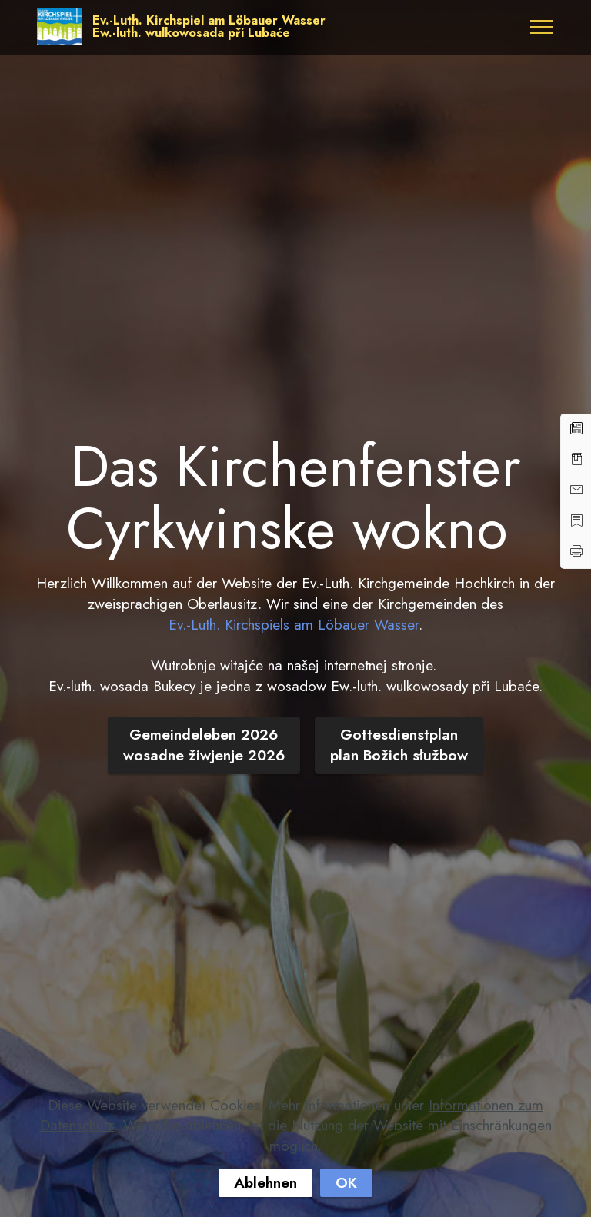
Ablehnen (265, 1182)
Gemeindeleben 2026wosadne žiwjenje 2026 (204, 744)
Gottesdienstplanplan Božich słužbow (399, 744)
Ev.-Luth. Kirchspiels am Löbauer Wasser (294, 624)
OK (346, 1182)
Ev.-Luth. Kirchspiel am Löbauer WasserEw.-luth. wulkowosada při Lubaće (209, 27)
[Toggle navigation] (542, 27)
